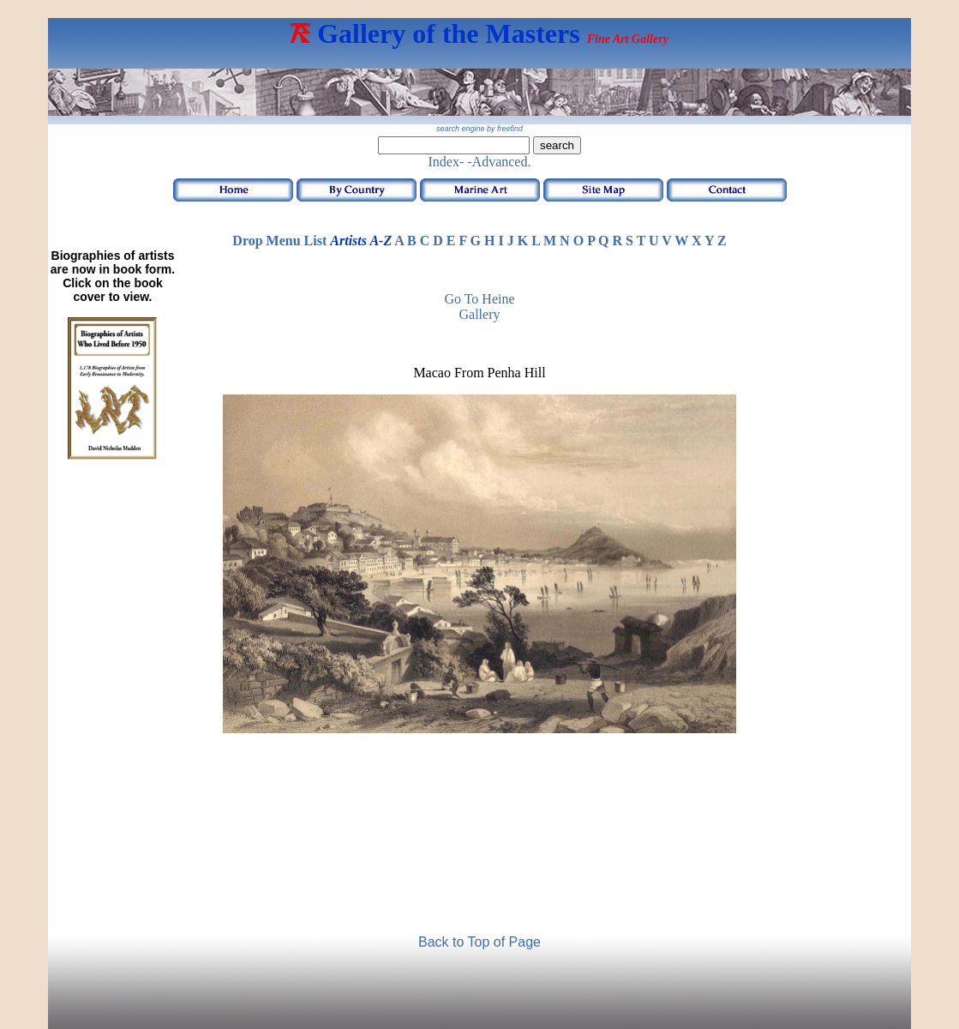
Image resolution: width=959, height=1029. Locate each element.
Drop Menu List (279, 240)
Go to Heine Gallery (479, 307)
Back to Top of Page (479, 942)
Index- (447, 161)
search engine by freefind (479, 128)
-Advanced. (498, 161)
